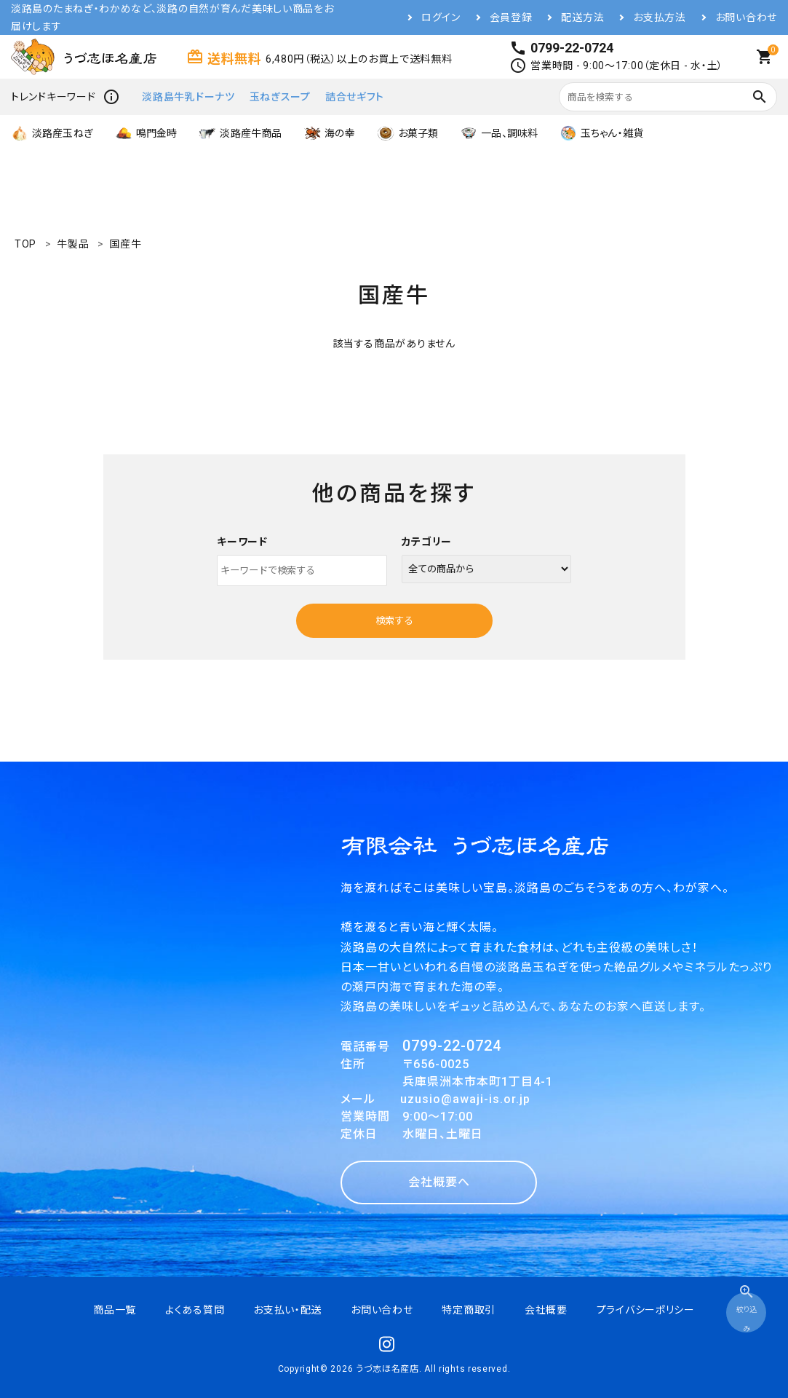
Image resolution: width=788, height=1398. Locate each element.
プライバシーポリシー (646, 1310)
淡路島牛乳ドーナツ (188, 97)
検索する (394, 620)
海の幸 (328, 133)
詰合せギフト (354, 97)
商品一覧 (114, 1310)
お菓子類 (408, 133)
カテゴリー (427, 542)
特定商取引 (469, 1310)
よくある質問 (194, 1310)
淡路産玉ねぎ (52, 133)
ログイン (441, 17)
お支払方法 (659, 17)
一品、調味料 (499, 133)
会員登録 (511, 17)
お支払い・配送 (287, 1310)
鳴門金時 (146, 133)
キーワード (242, 542)
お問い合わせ (746, 17)
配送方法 (582, 17)
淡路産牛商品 (240, 133)
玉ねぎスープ (280, 97)
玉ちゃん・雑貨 (601, 133)
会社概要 (546, 1310)
